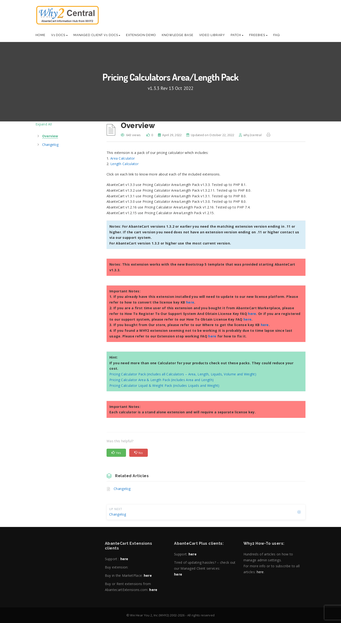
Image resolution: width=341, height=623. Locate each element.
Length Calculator (124, 164)
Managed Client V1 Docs (97, 35)
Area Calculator (122, 158)
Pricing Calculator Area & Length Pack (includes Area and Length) (161, 380)
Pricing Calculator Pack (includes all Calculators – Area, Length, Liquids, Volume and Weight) (182, 374)
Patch (237, 35)
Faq (276, 35)
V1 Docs (59, 35)
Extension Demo (141, 35)
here (190, 302)
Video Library (212, 35)
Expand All (44, 124)
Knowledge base (177, 35)
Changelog (122, 488)
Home (40, 35)
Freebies (258, 35)
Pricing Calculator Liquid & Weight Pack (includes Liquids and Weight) (164, 385)
